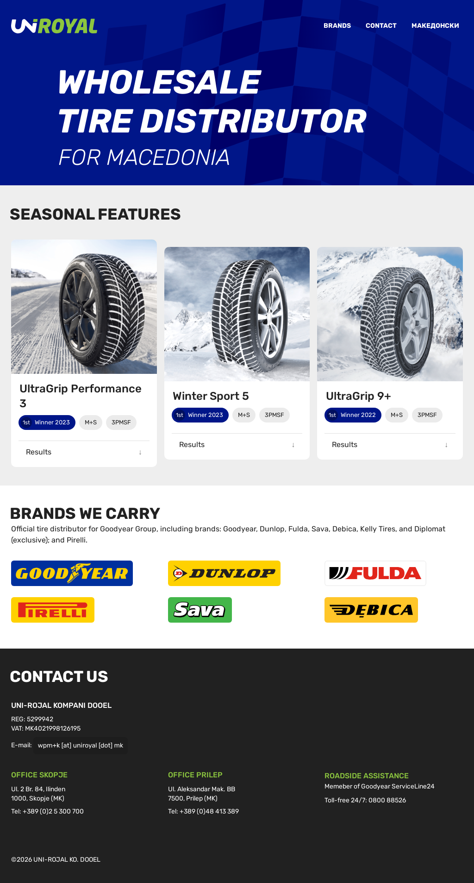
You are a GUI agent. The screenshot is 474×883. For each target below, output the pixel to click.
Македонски (435, 26)
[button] (84, 452)
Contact (381, 26)
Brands (337, 26)
